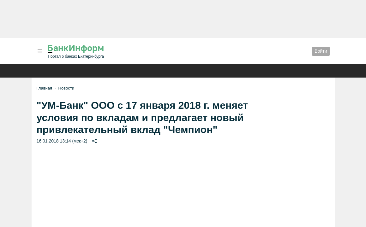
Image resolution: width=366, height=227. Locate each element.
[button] (40, 51)
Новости (66, 88)
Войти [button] (321, 51)
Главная (44, 88)
